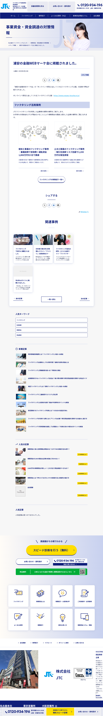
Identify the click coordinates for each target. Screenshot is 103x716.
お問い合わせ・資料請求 (62, 6)
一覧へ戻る (51, 269)
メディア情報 (85, 75)
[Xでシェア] (45, 80)
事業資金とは (40, 572)
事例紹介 (35, 613)
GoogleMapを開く (7, 695)
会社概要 (30, 457)
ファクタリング (21, 290)
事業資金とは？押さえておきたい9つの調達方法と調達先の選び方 (48, 448)
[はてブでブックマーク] (54, 80)
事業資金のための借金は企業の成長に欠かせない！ (44, 429)
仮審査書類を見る (37, 6)
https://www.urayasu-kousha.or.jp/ (67, 95)
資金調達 (19, 305)
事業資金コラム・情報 (85, 596)
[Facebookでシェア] (49, 80)
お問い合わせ (79, 613)
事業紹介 (40, 596)
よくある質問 (18, 596)
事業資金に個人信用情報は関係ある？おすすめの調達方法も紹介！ (49, 419)
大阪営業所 (48, 676)
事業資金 (19, 300)
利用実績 (19, 295)
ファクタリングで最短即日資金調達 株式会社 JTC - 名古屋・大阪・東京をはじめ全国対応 (20, 6)
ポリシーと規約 (64, 613)
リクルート (48, 613)
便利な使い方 (62, 596)
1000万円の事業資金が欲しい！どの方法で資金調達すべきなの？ (48, 438)
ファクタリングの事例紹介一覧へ (52, 179)
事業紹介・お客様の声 (63, 572)
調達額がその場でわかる (61, 711)
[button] (58, 80)
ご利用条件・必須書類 (85, 572)
